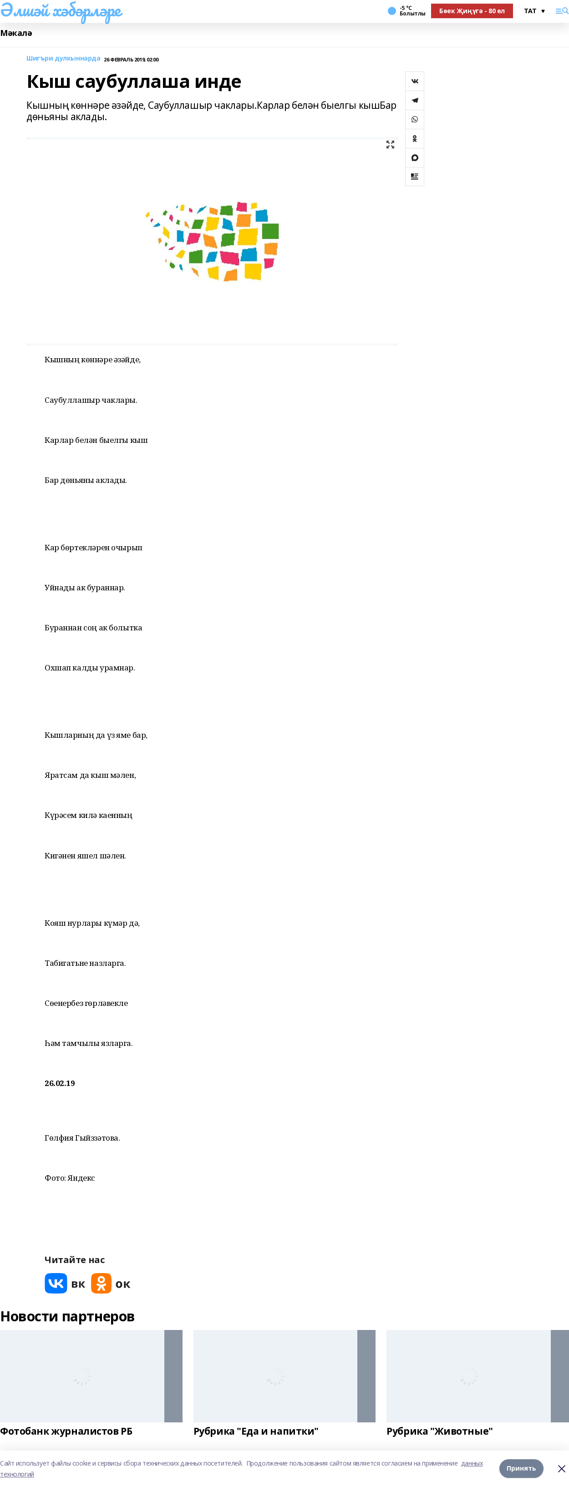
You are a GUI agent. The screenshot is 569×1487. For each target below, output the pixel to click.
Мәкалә (16, 33)
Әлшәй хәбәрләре (60, 9)
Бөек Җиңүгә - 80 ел (472, 10)
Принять (521, 1468)
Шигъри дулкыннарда (63, 58)
